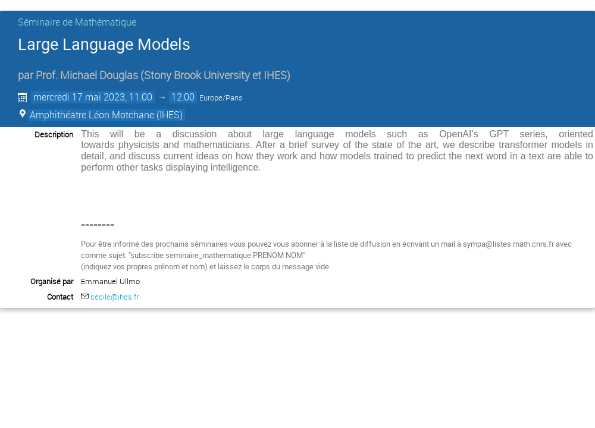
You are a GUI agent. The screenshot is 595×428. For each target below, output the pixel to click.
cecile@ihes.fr (114, 296)
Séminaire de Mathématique (77, 22)
